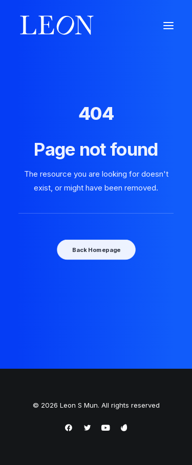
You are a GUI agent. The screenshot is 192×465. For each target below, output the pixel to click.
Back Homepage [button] (96, 249)
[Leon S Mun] (56, 25)
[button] (168, 25)
